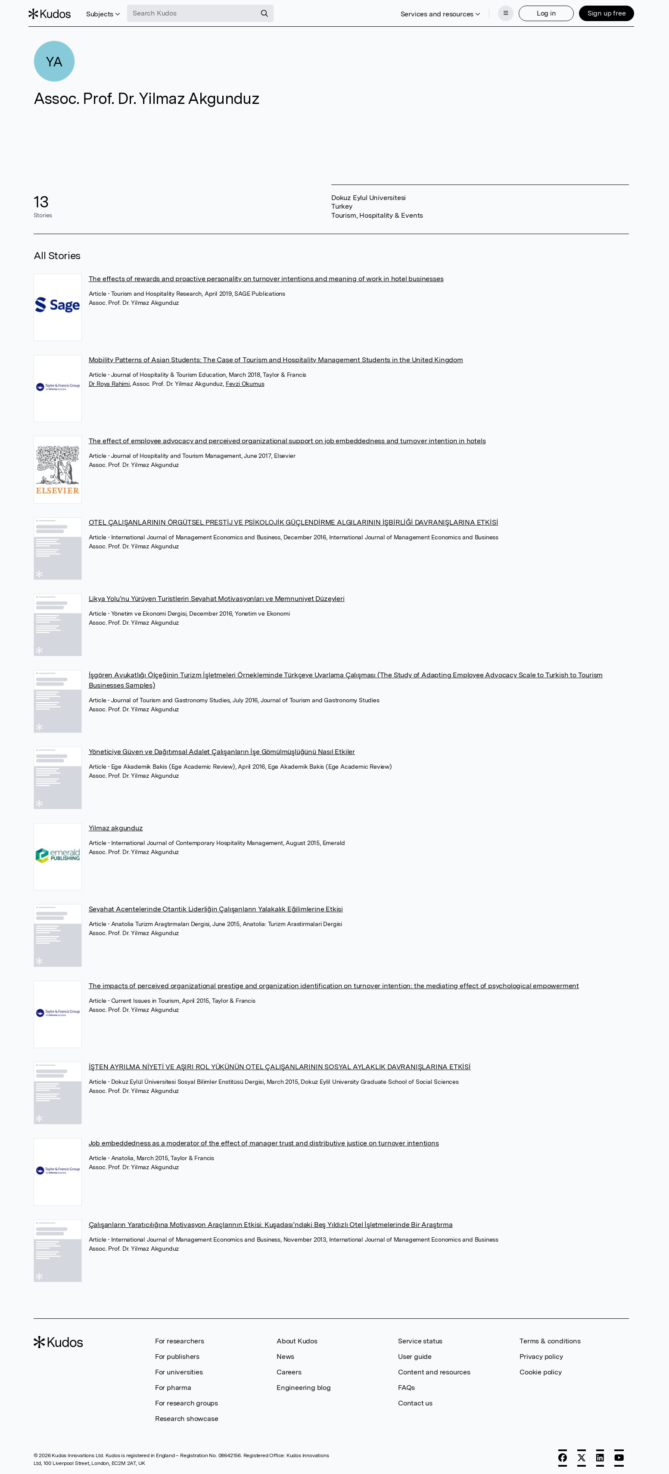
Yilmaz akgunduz (116, 825)
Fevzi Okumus (245, 381)
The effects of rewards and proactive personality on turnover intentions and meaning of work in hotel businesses (266, 276)
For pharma (173, 1385)
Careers (289, 1369)
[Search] (269, 12)
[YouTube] (619, 1455)
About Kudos (297, 1338)
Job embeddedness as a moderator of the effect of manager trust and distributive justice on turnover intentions (264, 1140)
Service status (420, 1338)
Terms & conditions (550, 1338)
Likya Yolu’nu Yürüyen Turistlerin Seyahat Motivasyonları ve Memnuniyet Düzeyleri (217, 596)
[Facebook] (562, 1455)
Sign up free (601, 12)
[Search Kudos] (197, 12)
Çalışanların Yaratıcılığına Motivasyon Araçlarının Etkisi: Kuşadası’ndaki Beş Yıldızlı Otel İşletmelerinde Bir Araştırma (271, 1221)
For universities (179, 1369)
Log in (541, 12)
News (285, 1354)
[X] (581, 1455)
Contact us (415, 1400)
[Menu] (500, 12)
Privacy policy (541, 1354)
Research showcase (186, 1416)
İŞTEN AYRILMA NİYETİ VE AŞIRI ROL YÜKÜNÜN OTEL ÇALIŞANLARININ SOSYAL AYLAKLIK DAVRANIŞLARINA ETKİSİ (280, 1064)
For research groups (186, 1400)
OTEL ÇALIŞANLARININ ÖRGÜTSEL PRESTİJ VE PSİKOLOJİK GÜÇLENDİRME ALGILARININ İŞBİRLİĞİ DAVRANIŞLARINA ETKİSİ (293, 520)
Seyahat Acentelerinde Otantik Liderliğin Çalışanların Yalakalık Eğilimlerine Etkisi (216, 906)
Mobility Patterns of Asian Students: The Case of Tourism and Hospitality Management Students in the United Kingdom (276, 357)
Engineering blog (304, 1385)
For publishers (177, 1354)
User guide (415, 1354)
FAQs (406, 1385)
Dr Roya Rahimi (109, 381)
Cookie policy (540, 1369)
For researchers (179, 1338)
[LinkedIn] (600, 1455)
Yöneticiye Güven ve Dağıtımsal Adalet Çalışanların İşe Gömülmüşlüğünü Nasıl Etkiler (222, 749)
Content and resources (434, 1369)
